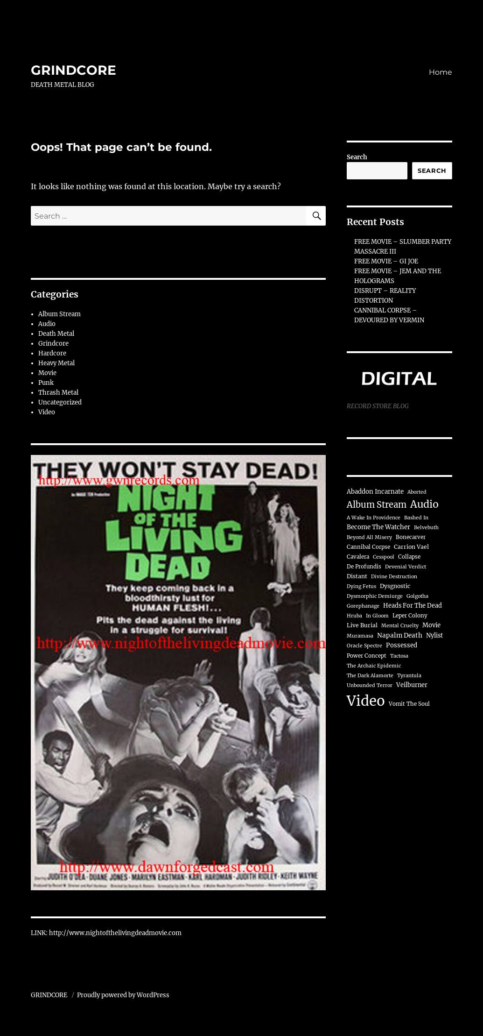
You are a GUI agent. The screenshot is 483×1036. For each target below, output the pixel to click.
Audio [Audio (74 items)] (424, 504)
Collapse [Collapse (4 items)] (409, 556)
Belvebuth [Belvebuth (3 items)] (426, 528)
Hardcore (52, 353)
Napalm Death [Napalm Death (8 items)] (399, 635)
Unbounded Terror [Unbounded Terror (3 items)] (369, 685)
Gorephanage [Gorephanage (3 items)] (363, 606)
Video (46, 412)
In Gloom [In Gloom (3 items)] (377, 616)
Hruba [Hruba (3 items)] (354, 616)
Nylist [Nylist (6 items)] (434, 635)
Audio (47, 324)
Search (357, 157)
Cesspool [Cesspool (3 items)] (383, 557)
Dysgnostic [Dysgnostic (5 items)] (395, 585)
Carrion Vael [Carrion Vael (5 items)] (411, 546)
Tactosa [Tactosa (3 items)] (399, 656)
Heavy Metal (56, 363)
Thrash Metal (58, 393)
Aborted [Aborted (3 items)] (417, 492)
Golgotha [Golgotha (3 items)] (417, 596)
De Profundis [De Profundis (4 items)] (364, 566)
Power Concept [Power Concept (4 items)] (366, 656)
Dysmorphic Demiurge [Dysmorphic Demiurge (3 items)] (375, 596)
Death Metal (56, 334)
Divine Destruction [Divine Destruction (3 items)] (394, 577)
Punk (46, 383)
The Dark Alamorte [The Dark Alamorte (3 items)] (370, 676)
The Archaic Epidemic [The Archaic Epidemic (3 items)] (374, 666)
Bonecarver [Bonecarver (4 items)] (411, 537)
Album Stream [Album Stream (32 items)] (376, 504)
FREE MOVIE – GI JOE (386, 261)
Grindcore (53, 344)
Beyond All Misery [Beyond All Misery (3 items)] (369, 537)
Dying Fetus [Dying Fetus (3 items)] (361, 586)
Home (440, 72)
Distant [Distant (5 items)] (357, 576)
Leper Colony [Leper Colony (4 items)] (409, 615)
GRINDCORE (73, 70)
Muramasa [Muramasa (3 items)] (360, 636)
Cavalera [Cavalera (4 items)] (358, 556)
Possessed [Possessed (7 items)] (401, 645)
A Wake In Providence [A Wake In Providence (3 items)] (373, 518)
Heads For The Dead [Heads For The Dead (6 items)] (412, 605)
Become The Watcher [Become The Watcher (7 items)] (378, 527)
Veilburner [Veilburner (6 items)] (411, 684)
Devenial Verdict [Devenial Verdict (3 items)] (405, 567)
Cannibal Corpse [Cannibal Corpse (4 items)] (368, 547)
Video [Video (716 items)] (366, 701)
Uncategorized (60, 402)
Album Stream (59, 314)
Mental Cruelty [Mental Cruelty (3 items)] (400, 626)
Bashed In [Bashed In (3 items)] (416, 518)
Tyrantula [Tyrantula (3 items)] (409, 676)
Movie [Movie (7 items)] (431, 625)
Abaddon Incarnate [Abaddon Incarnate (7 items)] (375, 492)
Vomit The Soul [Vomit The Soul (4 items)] (409, 704)
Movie (47, 373)
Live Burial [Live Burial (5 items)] (362, 625)
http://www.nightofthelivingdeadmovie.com (115, 933)
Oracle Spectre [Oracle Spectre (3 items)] (364, 646)
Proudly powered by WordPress (123, 995)
